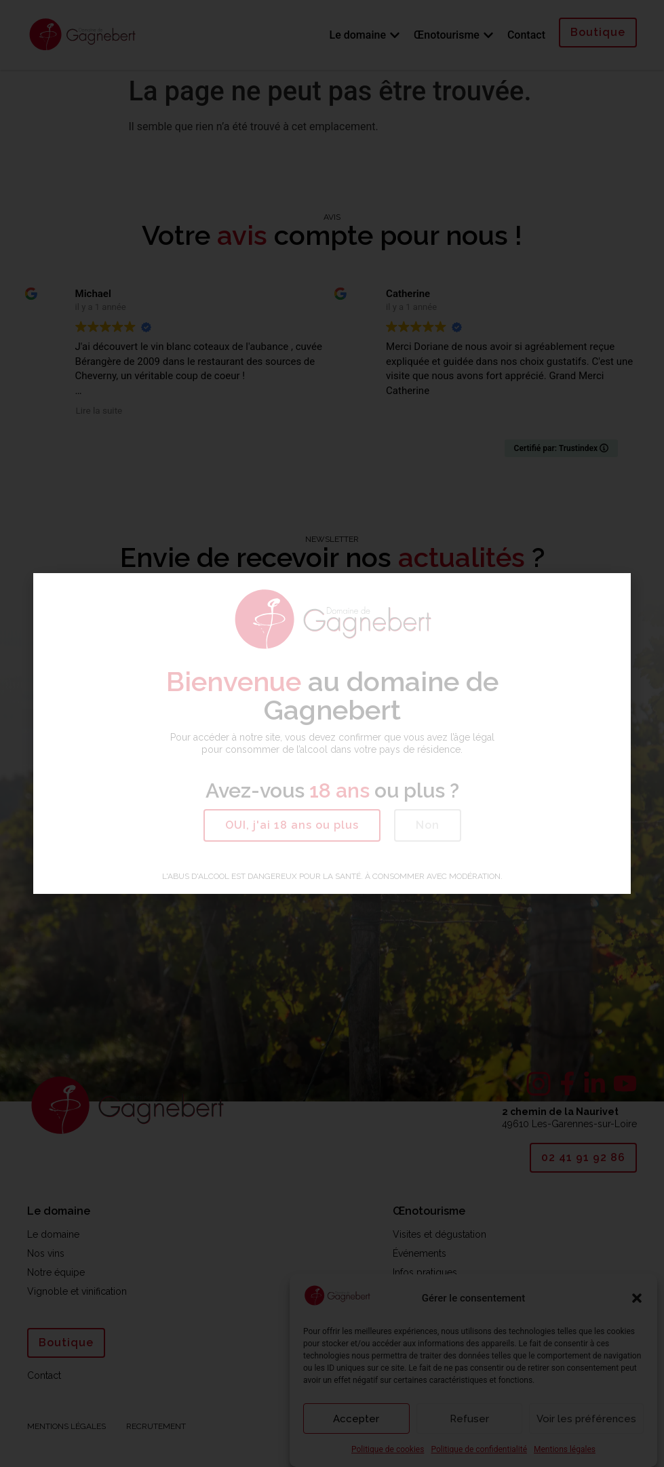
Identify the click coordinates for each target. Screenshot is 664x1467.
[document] (332, 733)
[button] (291, 825)
